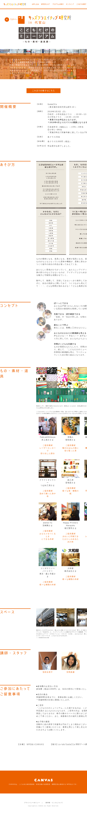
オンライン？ (70, 4)
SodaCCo (52, 104)
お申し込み (35, 4)
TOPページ (12, 19)
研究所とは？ (45, 4)
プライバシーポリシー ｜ (33, 802)
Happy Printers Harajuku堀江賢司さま (70, 525)
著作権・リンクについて (54, 802)
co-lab (47, 637)
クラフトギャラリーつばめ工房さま (48, 482)
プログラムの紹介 (58, 4)
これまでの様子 (81, 4)
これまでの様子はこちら (43, 91)
